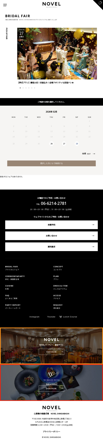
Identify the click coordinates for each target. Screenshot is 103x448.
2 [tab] (23, 88)
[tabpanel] (57, 56)
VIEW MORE (51, 352)
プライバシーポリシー (51, 431)
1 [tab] (20, 88)
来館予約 (51, 224)
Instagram (35, 317)
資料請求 (51, 246)
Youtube (51, 317)
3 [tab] (25, 88)
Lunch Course (70, 317)
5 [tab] (31, 88)
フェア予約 (77, 443)
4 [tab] (28, 88)
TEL (26, 443)
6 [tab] (34, 88)
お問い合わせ (51, 235)
